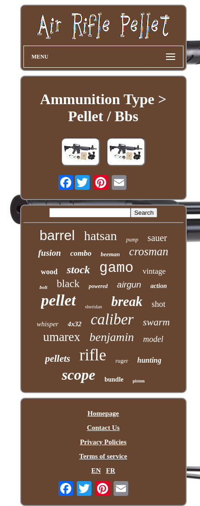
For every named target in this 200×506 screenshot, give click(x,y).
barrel (57, 235)
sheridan (93, 306)
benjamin (112, 337)
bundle (113, 379)
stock (78, 270)
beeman (110, 254)
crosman (148, 251)
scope (78, 374)
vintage (154, 271)
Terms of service (103, 456)
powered (98, 286)
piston (138, 380)
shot (159, 304)
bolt (43, 287)
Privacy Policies (103, 442)
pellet (58, 300)
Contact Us (103, 427)
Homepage (103, 413)
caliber (112, 319)
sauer (157, 238)
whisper (48, 324)
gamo (116, 268)
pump (132, 239)
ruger (121, 360)
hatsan (100, 236)
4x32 (74, 324)
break (127, 301)
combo (80, 253)
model (153, 339)
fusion (49, 253)
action (158, 285)
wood (49, 272)
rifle (93, 355)
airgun (129, 284)
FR (110, 470)
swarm (156, 322)
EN (96, 470)
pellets (57, 358)
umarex (61, 337)
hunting (149, 360)
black (68, 283)
